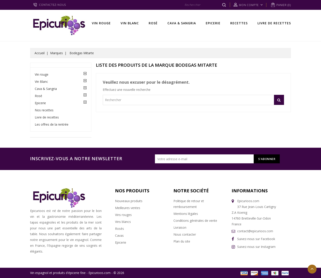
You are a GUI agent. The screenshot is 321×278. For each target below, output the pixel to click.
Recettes (239, 23)
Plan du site (181, 241)
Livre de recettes (274, 23)
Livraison (179, 227)
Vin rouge (101, 23)
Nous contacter (184, 234)
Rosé (153, 23)
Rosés (119, 228)
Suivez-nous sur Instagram (256, 247)
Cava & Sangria (181, 23)
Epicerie (213, 23)
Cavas (119, 235)
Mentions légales (185, 214)
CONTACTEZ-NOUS (52, 5)
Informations (250, 191)
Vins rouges (123, 215)
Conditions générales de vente (195, 220)
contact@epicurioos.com (255, 231)
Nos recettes (44, 110)
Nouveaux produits (128, 201)
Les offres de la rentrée (51, 124)
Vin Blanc (130, 23)
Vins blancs (123, 222)
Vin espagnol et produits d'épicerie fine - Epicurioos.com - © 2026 (77, 273)
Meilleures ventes (127, 208)
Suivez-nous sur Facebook (256, 239)
